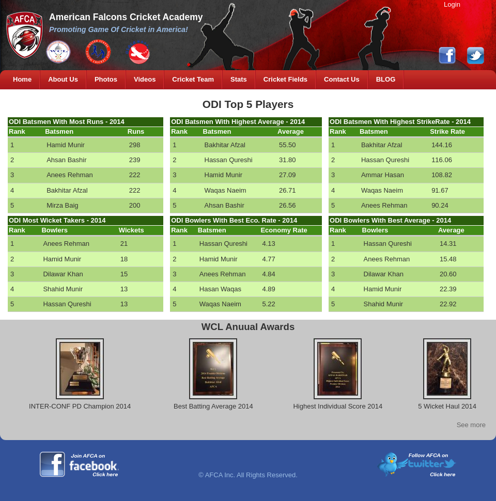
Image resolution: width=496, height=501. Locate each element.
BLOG (386, 79)
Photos (106, 79)
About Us (63, 79)
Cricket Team (193, 79)
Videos (145, 79)
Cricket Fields (285, 79)
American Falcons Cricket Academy (126, 17)
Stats (238, 79)
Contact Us (342, 79)
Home (22, 79)
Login (452, 4)
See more (471, 425)
